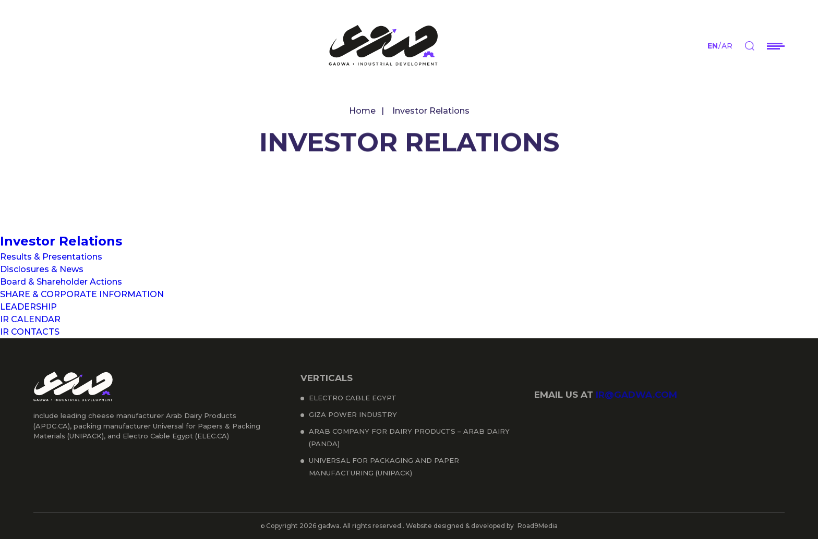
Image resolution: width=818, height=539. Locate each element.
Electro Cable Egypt (352, 398)
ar (726, 46)
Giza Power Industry (353, 414)
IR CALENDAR (30, 319)
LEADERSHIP (28, 307)
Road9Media (538, 526)
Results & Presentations (51, 257)
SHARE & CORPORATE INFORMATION (82, 294)
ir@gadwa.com (636, 394)
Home (362, 111)
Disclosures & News (41, 269)
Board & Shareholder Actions (61, 282)
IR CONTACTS (29, 332)
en (712, 46)
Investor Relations (61, 241)
